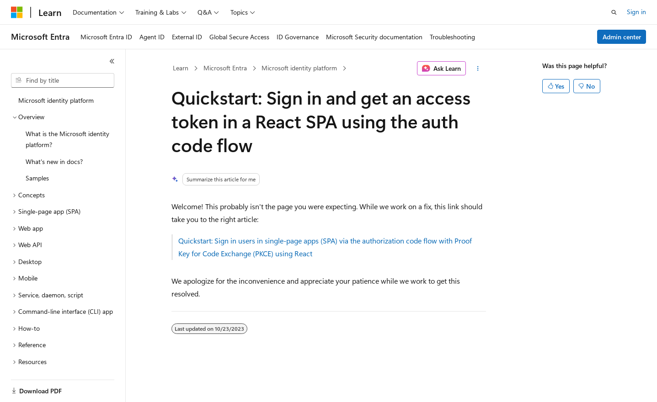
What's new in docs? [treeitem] (54, 161)
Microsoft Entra (225, 67)
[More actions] (478, 68)
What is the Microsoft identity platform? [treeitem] (67, 139)
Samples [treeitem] (37, 178)
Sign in (636, 11)
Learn (180, 67)
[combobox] (62, 80)
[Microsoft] (17, 12)
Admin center (622, 36)
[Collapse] (112, 61)
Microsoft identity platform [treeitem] (56, 100)
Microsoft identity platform (299, 67)
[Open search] (614, 12)
